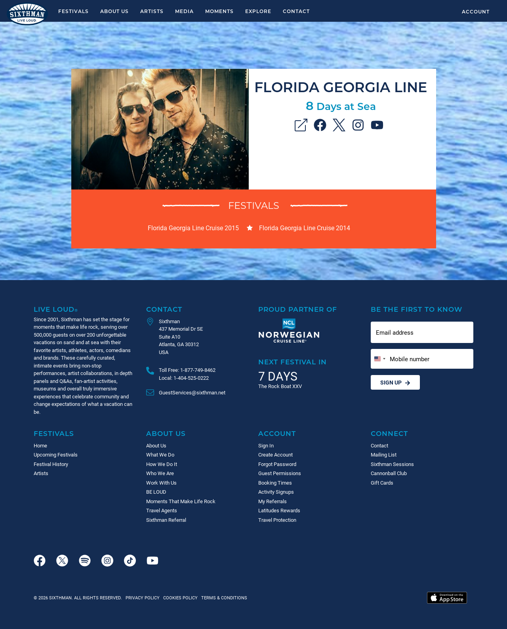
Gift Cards (382, 482)
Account (476, 11)
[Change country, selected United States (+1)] (379, 359)
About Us (114, 11)
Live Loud (56, 309)
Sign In (266, 445)
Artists (152, 11)
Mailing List (383, 454)
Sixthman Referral (166, 519)
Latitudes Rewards (279, 510)
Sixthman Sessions (392, 464)
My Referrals (272, 501)
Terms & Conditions (223, 598)
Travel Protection (277, 519)
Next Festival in (292, 361)
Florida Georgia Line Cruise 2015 (193, 228)
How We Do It (161, 464)
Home (40, 445)
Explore (258, 11)
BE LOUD (156, 491)
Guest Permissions (279, 473)
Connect (389, 433)
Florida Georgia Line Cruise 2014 (304, 228)
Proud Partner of (297, 309)
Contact (296, 11)
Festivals (73, 11)
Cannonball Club (389, 473)
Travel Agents (161, 510)
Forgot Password (277, 464)
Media (184, 11)
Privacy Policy (143, 598)
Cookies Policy (179, 598)
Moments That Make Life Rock (180, 501)
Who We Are (160, 473)
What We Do (160, 454)
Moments (219, 11)
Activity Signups (276, 491)
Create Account (275, 454)
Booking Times (275, 482)
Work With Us (161, 482)
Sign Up (395, 382)
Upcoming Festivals (56, 454)
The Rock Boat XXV (280, 386)
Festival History (51, 464)
